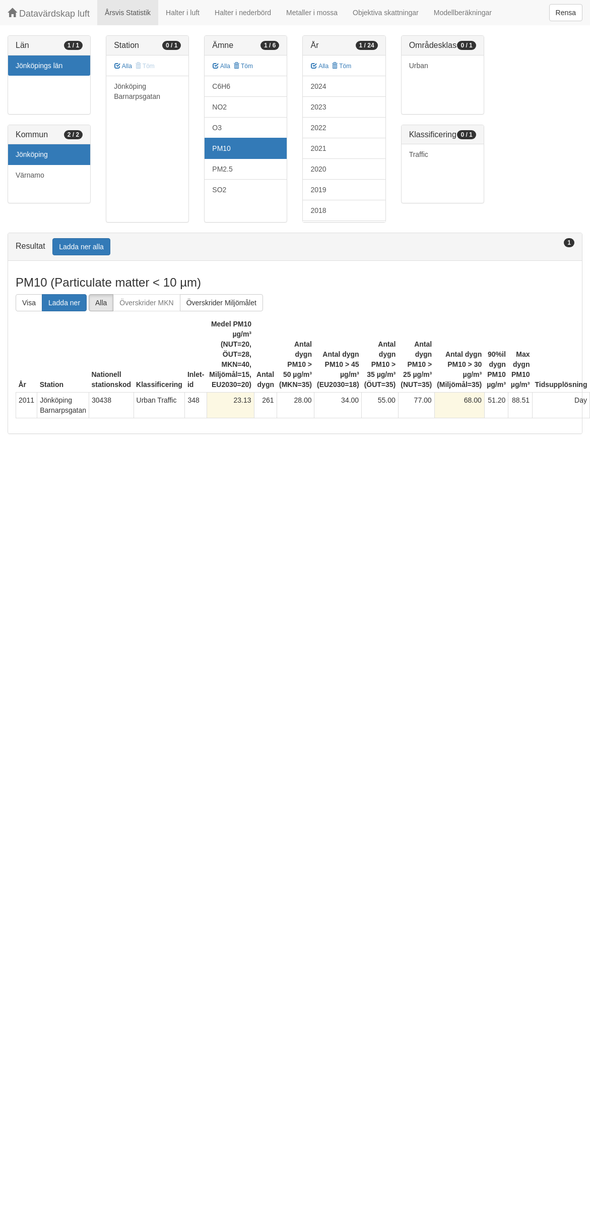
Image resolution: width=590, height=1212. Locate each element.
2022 (318, 128)
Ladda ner (64, 303)
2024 (318, 86)
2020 (318, 169)
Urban (418, 66)
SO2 (219, 190)
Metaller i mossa (312, 13)
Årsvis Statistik (128, 13)
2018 (318, 210)
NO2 (219, 107)
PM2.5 (222, 169)
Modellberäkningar (463, 13)
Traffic (418, 154)
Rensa (566, 13)
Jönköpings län (39, 66)
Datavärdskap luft (49, 13)
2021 (318, 148)
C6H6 (221, 86)
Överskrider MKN (146, 303)
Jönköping (32, 154)
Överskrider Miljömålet (221, 303)
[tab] (295, 247)
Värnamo (30, 175)
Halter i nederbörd (243, 13)
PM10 (221, 148)
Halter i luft (183, 13)
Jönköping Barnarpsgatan (137, 91)
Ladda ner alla (81, 247)
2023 (318, 107)
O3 (217, 128)
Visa (29, 303)
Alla (123, 66)
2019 (318, 190)
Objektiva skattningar (386, 13)
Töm (243, 66)
